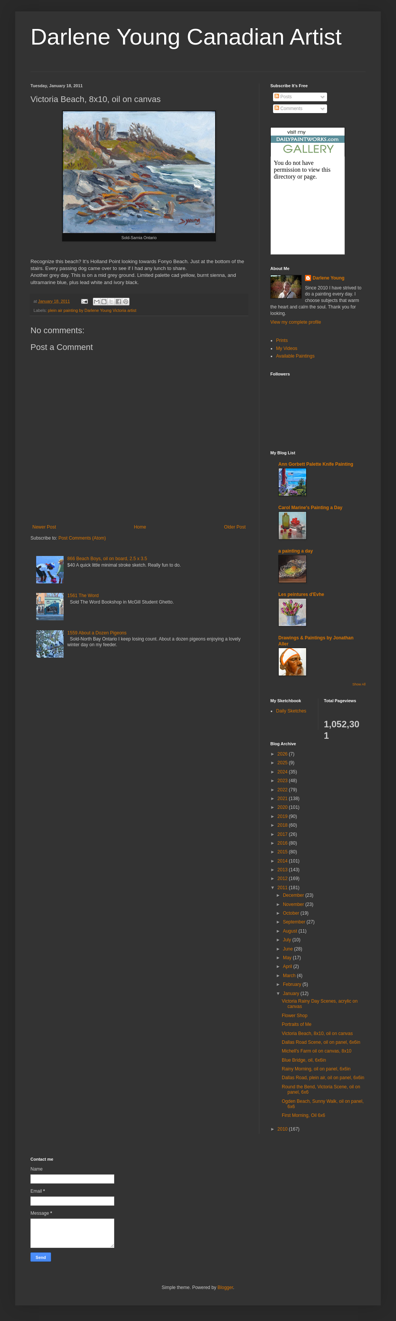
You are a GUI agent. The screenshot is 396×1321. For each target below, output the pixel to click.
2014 (283, 861)
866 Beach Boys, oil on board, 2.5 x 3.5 (107, 558)
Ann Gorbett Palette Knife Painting (315, 464)
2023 (283, 780)
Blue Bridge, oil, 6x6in (304, 1060)
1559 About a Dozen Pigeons (96, 633)
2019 (283, 816)
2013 (283, 869)
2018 (283, 825)
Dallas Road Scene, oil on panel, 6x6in (321, 1042)
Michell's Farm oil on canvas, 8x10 (316, 1051)
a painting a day (295, 551)
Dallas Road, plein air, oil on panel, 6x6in (323, 1077)
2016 (283, 843)
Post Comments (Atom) (82, 538)
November (294, 904)
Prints (282, 340)
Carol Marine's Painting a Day (310, 507)
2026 (283, 754)
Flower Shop (294, 1015)
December (294, 895)
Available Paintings (295, 356)
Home (140, 527)
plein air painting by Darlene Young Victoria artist (92, 310)
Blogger (225, 1287)
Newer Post (44, 527)
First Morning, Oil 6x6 (303, 1115)
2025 (283, 762)
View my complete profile (295, 322)
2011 (283, 887)
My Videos (286, 348)
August (291, 931)
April (288, 966)
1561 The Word (83, 595)
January (291, 993)
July (287, 939)
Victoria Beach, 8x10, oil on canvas (317, 1033)
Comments (288, 108)
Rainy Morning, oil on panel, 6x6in (316, 1069)
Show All (359, 684)
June (288, 949)
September (295, 922)
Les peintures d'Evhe (301, 594)
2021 (283, 798)
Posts (283, 96)
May (288, 957)
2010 (283, 1129)
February (292, 984)
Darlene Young (329, 278)
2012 (283, 878)
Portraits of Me (296, 1024)
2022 (283, 789)
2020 (283, 807)
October (291, 913)
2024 (283, 772)
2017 (283, 834)
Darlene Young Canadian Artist (186, 37)
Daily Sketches (291, 711)
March (290, 975)
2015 (283, 852)
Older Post (235, 527)
